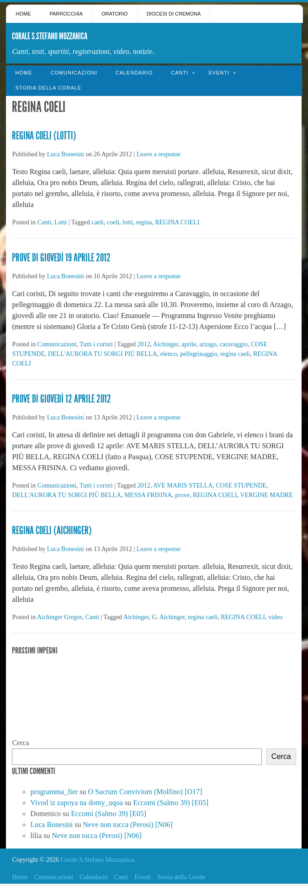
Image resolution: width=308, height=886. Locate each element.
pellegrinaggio (198, 353)
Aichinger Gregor (59, 617)
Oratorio (114, 13)
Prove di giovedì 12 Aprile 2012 (61, 399)
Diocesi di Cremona (174, 13)
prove (182, 495)
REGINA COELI (177, 222)
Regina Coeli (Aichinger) (52, 530)
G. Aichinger (168, 617)
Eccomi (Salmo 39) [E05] (170, 802)
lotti (127, 222)
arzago (207, 344)
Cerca (20, 743)
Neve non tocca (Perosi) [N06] (128, 824)
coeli (113, 222)
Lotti (60, 222)
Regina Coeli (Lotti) (44, 135)
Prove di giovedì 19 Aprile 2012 (61, 257)
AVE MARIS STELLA (182, 485)
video (275, 617)
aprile (188, 344)
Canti (179, 72)
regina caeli (235, 353)
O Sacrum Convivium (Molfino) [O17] (145, 792)
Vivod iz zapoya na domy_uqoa (76, 802)
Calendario (134, 72)
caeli (97, 222)
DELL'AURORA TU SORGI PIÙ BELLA (102, 353)
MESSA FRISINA (148, 495)
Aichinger (165, 344)
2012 (144, 344)
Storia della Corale (48, 87)
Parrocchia (66, 13)
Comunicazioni (73, 72)
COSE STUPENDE (241, 485)
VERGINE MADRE (266, 495)
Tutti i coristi (96, 344)
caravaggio (233, 344)
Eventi (218, 72)
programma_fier (54, 792)
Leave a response (159, 154)
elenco (168, 353)
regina (144, 222)
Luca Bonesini (65, 154)
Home (23, 13)
